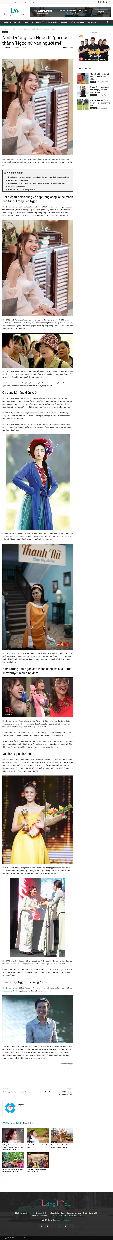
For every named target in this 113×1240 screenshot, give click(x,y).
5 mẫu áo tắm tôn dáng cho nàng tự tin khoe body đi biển (99, 89)
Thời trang (93, 95)
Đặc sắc (13, 29)
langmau (7, 47)
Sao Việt (17, 22)
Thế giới (7, 22)
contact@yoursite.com (63, 1220)
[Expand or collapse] (70, 173)
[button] (108, 23)
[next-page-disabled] (7, 1176)
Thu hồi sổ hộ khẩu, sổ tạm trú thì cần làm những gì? (99, 76)
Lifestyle (28, 22)
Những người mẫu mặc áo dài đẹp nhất (16, 1092)
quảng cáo (38, 747)
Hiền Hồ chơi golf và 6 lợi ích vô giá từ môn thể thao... (100, 103)
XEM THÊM (28, 1123)
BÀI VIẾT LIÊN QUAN (11, 1123)
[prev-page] (3, 1176)
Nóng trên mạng (78, 22)
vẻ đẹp (37, 656)
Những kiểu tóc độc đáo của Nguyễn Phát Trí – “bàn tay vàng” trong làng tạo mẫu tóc (13, 1147)
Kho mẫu (92, 22)
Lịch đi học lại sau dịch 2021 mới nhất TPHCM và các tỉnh (59, 1093)
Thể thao (64, 22)
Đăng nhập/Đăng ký (28, 2)
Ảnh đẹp (54, 1142)
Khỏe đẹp (93, 108)
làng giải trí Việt (8, 991)
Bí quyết (39, 22)
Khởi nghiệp (51, 22)
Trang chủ (5, 29)
